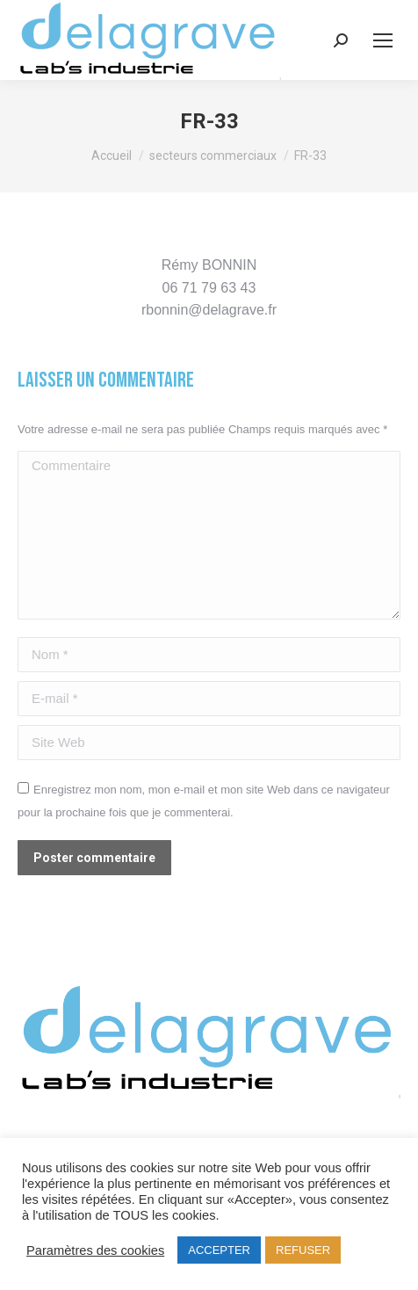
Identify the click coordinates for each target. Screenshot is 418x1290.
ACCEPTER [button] (219, 1250)
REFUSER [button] (303, 1250)
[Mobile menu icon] (382, 40)
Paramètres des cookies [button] (95, 1250)
